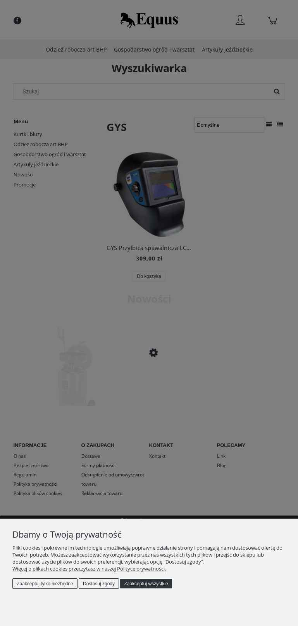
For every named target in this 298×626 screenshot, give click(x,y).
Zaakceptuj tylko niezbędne (45, 583)
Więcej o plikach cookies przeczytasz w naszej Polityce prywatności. (89, 568)
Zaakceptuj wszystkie (146, 583)
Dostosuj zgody (99, 583)
